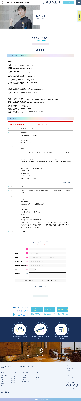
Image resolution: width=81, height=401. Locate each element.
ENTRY (69, 2)
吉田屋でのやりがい (25, 381)
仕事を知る (60, 309)
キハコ (70, 386)
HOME (2, 366)
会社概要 (2, 383)
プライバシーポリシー (36, 280)
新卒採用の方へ (4, 367)
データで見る (13, 376)
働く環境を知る (49, 309)
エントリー (14, 366)
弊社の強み (35, 379)
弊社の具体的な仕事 (36, 377)
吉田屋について (4, 375)
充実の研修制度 (24, 377)
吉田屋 (67, 386)
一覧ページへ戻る (40, 295)
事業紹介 (2, 377)
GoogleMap (24, 393)
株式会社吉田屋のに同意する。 (41, 280)
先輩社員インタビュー (22, 366)
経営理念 (2, 379)
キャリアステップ (25, 375)
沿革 (2, 385)
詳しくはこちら (66, 182)
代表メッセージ (4, 381)
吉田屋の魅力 (13, 378)
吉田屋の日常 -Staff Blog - (33, 366)
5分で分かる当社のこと (35, 309)
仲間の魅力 (13, 382)
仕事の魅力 (13, 380)
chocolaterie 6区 (74, 386)
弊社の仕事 (35, 375)
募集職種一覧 (8, 366)
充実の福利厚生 (24, 379)
